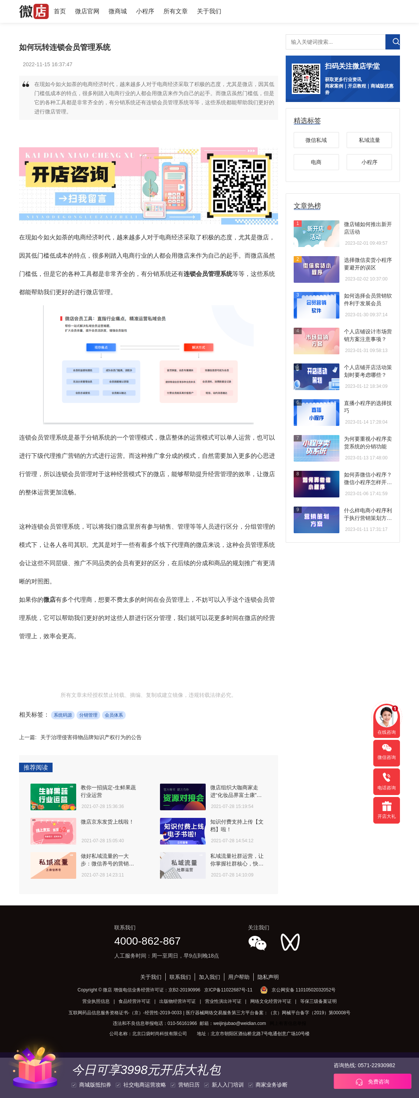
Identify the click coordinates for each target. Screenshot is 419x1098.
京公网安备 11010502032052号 (304, 990)
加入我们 (209, 977)
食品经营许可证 (134, 1001)
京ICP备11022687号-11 (228, 990)
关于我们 (209, 11)
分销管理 (88, 715)
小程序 (145, 11)
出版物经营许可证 (177, 1001)
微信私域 (316, 140)
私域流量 (369, 140)
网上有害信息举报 (288, 1023)
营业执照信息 (96, 1001)
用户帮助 (238, 977)
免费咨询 (372, 1082)
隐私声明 (268, 977)
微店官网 (87, 11)
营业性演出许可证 (223, 1001)
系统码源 (63, 715)
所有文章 (175, 11)
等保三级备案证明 (318, 1001)
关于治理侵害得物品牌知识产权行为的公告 (91, 737)
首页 (60, 11)
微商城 (118, 11)
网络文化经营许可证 (270, 1001)
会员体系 (114, 715)
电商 (316, 162)
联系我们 (180, 977)
